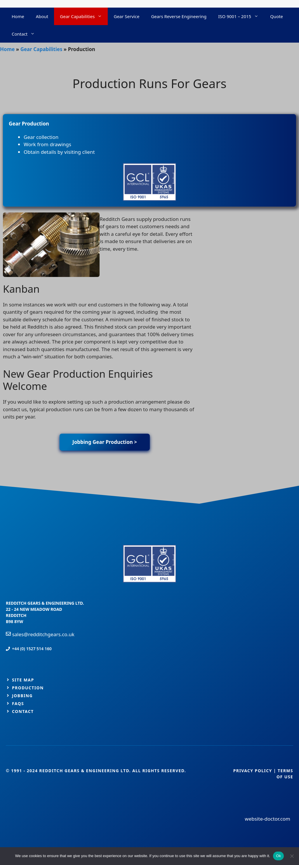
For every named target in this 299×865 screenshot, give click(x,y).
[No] (292, 856)
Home (18, 16)
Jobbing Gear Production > (104, 442)
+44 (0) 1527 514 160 (32, 648)
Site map (23, 680)
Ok (278, 856)
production (28, 687)
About (42, 16)
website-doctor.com (267, 818)
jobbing (22, 695)
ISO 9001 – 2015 (241, 16)
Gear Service (126, 16)
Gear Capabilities (84, 16)
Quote (276, 16)
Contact (26, 34)
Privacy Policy (252, 770)
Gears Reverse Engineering (178, 16)
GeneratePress (185, 472)
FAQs (18, 703)
